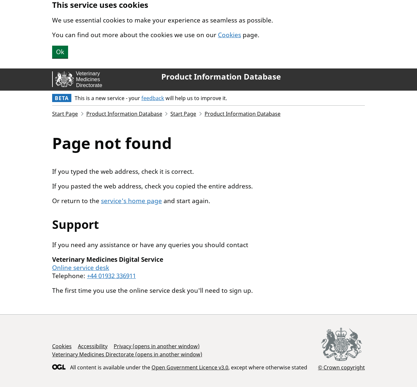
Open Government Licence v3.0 (189, 367)
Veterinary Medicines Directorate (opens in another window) (127, 354)
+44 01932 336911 (111, 276)
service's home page (131, 201)
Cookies (229, 35)
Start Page (65, 113)
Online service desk (80, 267)
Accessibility (93, 346)
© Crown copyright (341, 367)
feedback (152, 98)
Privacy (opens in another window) (157, 346)
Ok (60, 52)
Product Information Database (221, 77)
